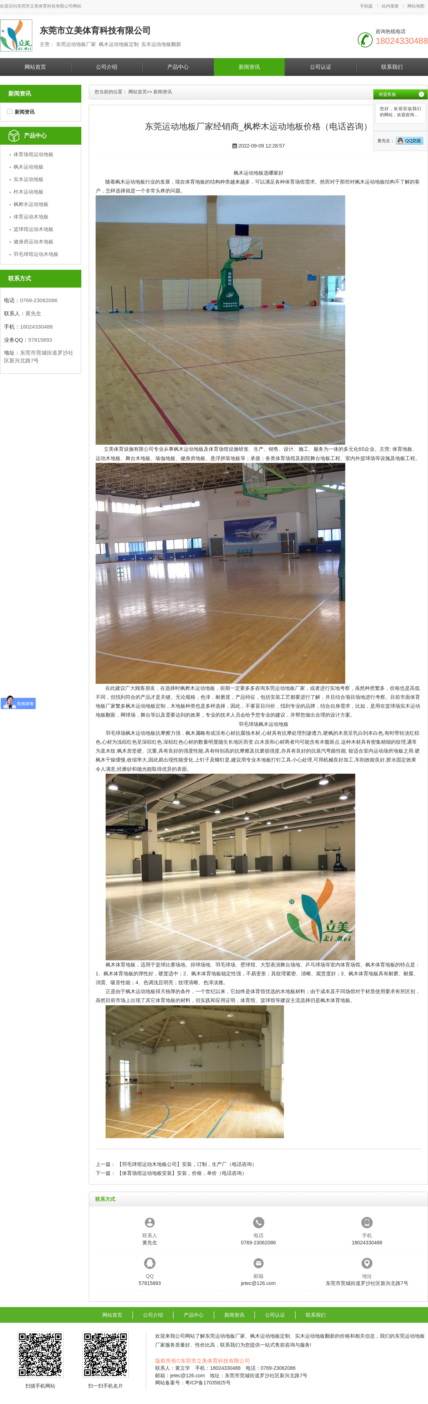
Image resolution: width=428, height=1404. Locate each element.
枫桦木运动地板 (31, 204)
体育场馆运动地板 (34, 154)
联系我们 (392, 67)
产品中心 (178, 67)
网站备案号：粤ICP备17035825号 (193, 1382)
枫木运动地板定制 (145, 706)
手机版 (366, 6)
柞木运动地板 (29, 192)
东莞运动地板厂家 (285, 688)
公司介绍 (106, 67)
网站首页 (35, 67)
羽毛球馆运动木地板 (36, 254)
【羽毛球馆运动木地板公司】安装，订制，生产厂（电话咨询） (187, 1164)
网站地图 (415, 6)
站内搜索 (390, 6)
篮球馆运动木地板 (34, 229)
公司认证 (320, 67)
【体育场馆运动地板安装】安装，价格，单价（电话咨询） (182, 1173)
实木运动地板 (29, 179)
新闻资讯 (249, 67)
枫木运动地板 (29, 167)
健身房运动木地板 (34, 241)
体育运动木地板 (31, 217)
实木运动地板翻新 (315, 1336)
